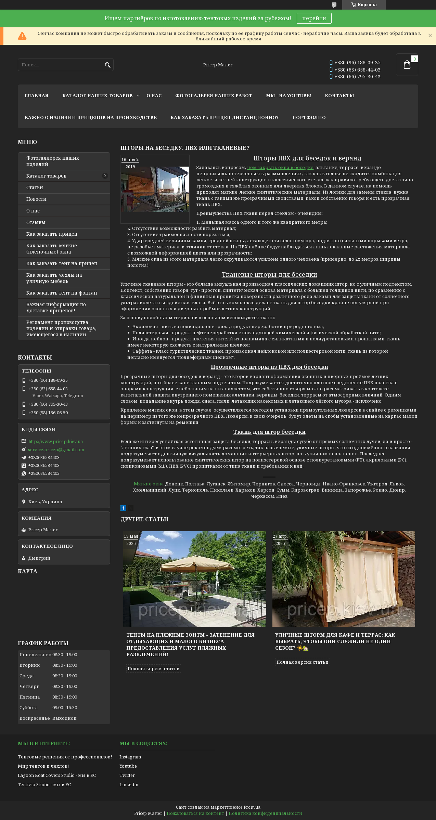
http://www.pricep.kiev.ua (55, 441)
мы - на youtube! (288, 95)
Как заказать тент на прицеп (61, 263)
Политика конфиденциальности (265, 813)
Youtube (128, 766)
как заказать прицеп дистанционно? (224, 117)
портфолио (309, 117)
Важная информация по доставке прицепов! (56, 307)
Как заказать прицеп (51, 234)
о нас (154, 95)
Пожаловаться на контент (195, 813)
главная (37, 95)
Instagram (130, 757)
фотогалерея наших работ (213, 95)
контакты (339, 95)
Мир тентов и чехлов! (43, 766)
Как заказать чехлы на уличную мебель (54, 278)
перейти (314, 18)
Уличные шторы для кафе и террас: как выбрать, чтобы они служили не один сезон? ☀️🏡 (335, 641)
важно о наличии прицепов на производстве (91, 117)
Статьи (34, 187)
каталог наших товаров (97, 95)
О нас (33, 211)
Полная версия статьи (154, 668)
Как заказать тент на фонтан (61, 293)
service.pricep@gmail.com (56, 449)
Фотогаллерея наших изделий (52, 161)
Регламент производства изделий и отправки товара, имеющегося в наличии (61, 328)
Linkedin (128, 784)
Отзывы (36, 222)
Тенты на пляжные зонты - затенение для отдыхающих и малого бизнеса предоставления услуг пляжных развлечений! (190, 645)
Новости (36, 199)
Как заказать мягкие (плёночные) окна (51, 249)
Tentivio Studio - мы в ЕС (44, 784)
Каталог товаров (46, 176)
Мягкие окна (149, 484)
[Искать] (108, 65)
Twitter (127, 775)
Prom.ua (252, 807)
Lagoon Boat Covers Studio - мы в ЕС (57, 775)
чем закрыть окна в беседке (280, 167)
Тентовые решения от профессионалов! (65, 757)
